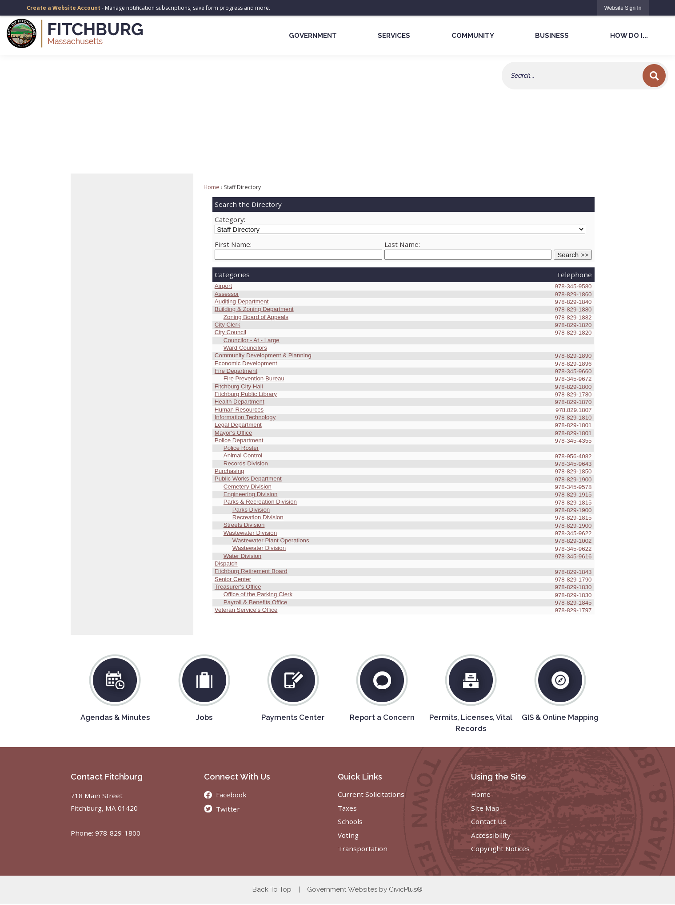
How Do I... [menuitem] (629, 36)
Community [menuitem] (472, 36)
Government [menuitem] (313, 36)
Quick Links (360, 776)
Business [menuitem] (552, 36)
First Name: (233, 244)
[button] (654, 75)
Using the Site (498, 776)
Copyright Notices (500, 848)
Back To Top (272, 889)
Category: (230, 219)
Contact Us (488, 821)
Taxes (347, 808)
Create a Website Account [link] (63, 8)
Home (212, 187)
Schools (350, 821)
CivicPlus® (406, 889)
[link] (623, 8)
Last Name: (402, 244)
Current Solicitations (371, 794)
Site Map (485, 808)
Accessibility (491, 835)
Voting (348, 835)
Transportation (362, 848)
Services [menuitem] (394, 36)
